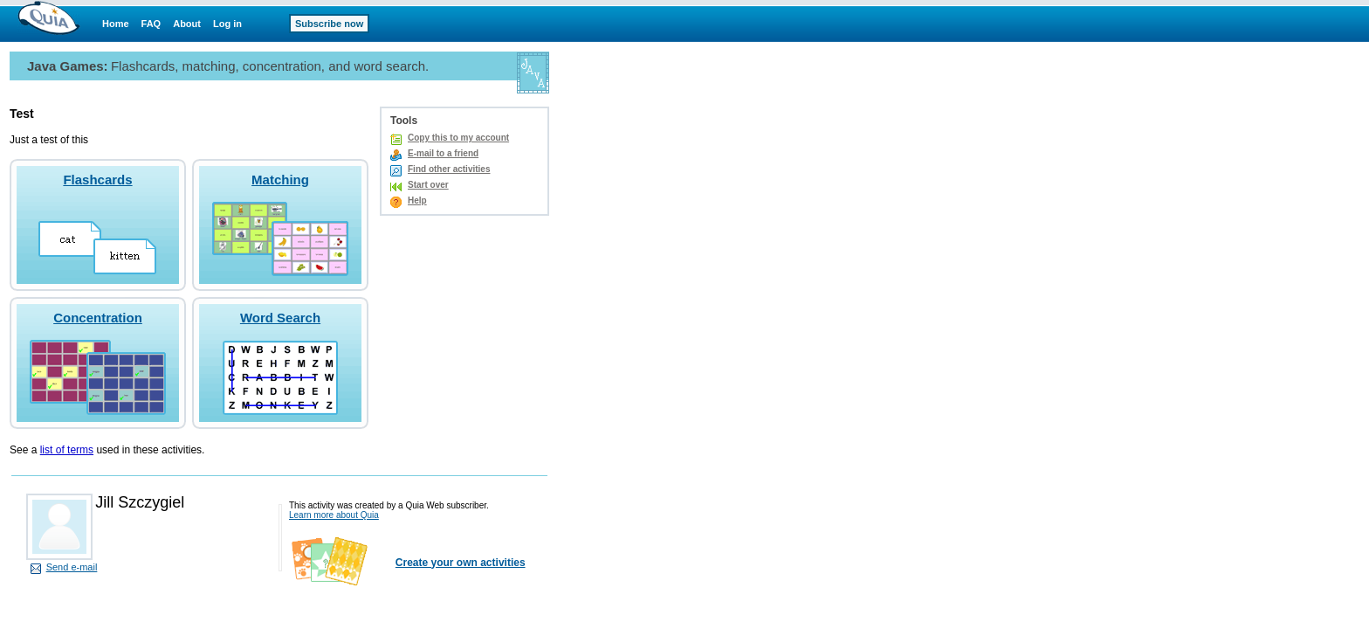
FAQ (151, 23)
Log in (227, 23)
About (187, 23)
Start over (428, 185)
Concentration (97, 317)
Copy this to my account (458, 137)
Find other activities (449, 169)
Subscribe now (329, 23)
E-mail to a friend (443, 153)
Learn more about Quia (334, 515)
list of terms (66, 450)
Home (115, 23)
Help (417, 200)
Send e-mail (72, 567)
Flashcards (97, 179)
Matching (280, 179)
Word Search (280, 317)
